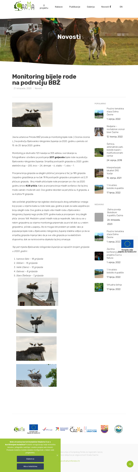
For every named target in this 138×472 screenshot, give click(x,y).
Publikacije (74, 7)
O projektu (44, 6)
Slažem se (30, 459)
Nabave (59, 7)
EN (121, 7)
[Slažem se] (57, 455)
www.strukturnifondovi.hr (69, 461)
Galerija (91, 7)
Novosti (105, 7)
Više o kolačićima (30, 466)
